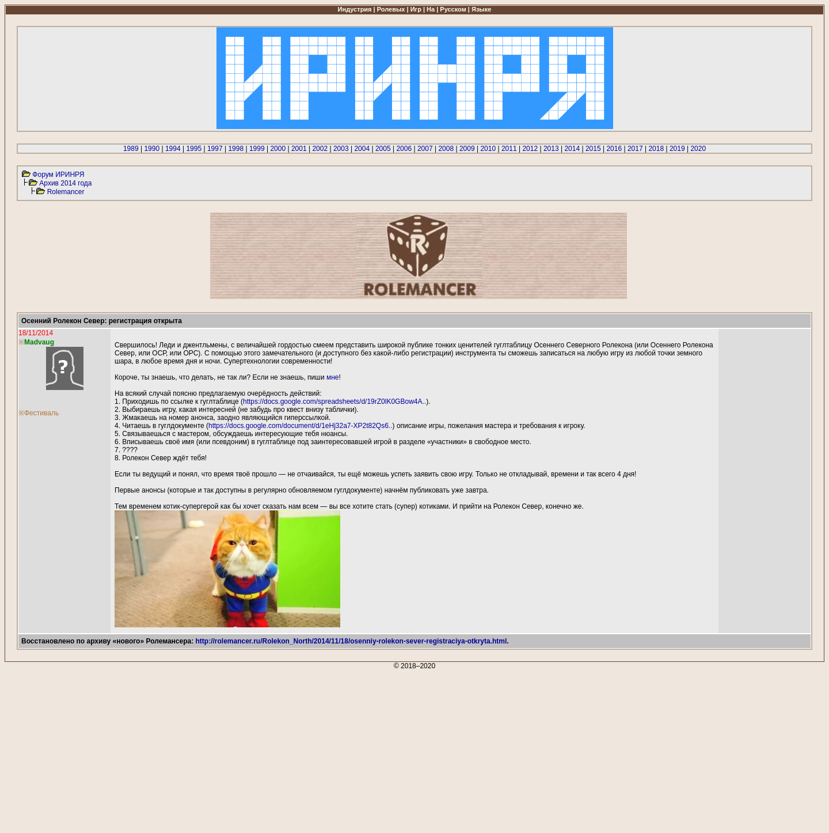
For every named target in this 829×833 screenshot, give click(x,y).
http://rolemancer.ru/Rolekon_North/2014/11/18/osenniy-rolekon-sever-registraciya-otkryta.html (351, 641)
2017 (635, 149)
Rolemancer (66, 192)
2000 (278, 149)
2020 (698, 149)
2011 (509, 149)
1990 (151, 149)
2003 (341, 149)
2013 (551, 149)
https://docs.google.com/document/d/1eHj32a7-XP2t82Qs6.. (300, 426)
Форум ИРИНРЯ (58, 175)
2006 (404, 149)
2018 (656, 149)
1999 (257, 149)
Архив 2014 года (65, 183)
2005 (383, 149)
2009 (467, 149)
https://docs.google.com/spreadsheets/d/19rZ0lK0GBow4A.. (334, 401)
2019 (677, 149)
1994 (173, 149)
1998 (236, 149)
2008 (446, 149)
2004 (362, 149)
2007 (425, 149)
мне (332, 377)
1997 (215, 149)
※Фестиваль (38, 413)
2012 (530, 149)
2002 (320, 149)
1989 (131, 149)
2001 (299, 149)
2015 (593, 149)
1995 (193, 149)
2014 (572, 149)
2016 (614, 149)
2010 (488, 149)
